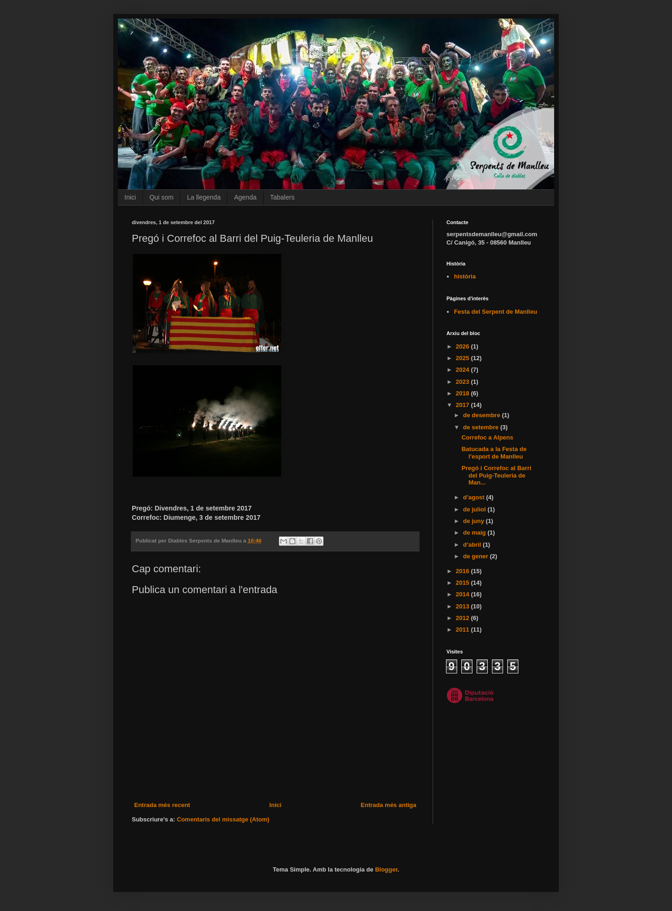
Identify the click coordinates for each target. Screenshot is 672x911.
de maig (475, 532)
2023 (463, 381)
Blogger (386, 869)
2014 (463, 594)
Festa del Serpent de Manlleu (495, 311)
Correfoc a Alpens (487, 437)
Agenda (245, 197)
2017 (463, 404)
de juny (474, 520)
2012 (463, 617)
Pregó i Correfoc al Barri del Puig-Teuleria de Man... (496, 475)
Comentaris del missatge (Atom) (223, 819)
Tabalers (282, 197)
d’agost (474, 497)
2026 (463, 346)
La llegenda (203, 197)
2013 (463, 606)
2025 (463, 358)
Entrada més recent (162, 804)
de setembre (481, 427)
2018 (463, 393)
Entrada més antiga (388, 804)
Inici (130, 197)
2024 (463, 369)
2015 (463, 582)
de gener (476, 556)
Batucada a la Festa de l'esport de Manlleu (493, 453)
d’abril (473, 544)
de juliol (475, 509)
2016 (463, 571)
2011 (463, 629)
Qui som (161, 197)
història (465, 276)
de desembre (482, 415)
